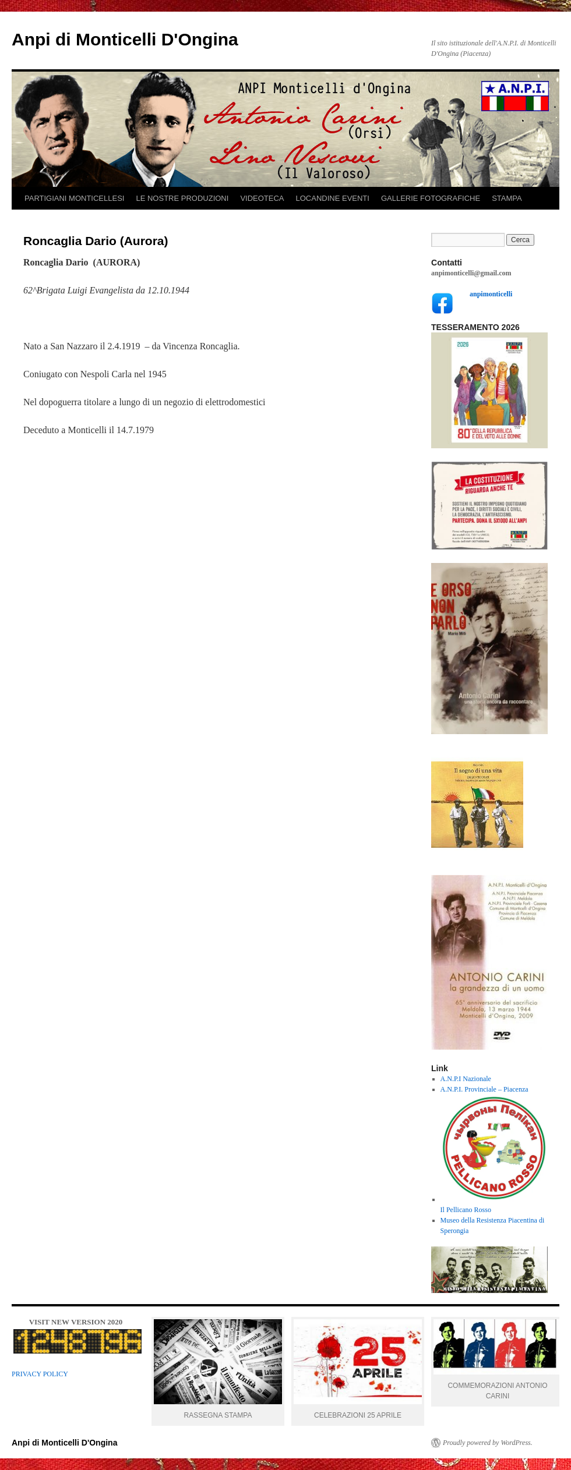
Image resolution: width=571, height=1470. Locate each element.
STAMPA (507, 198)
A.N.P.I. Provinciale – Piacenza (484, 1089)
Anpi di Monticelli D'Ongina (125, 39)
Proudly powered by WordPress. (488, 1443)
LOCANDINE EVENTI (332, 198)
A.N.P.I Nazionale (465, 1079)
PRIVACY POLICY (40, 1374)
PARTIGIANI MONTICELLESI (74, 198)
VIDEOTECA (262, 198)
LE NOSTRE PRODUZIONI (182, 198)
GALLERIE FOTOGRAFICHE (430, 198)
